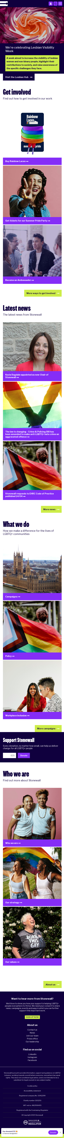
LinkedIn (32, 1054)
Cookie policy (32, 1086)
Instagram (32, 1057)
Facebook (32, 1060)
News (32, 1033)
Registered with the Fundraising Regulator (32, 1110)
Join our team (32, 1036)
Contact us (32, 1030)
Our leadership (32, 1042)
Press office (32, 1039)
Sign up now (32, 1017)
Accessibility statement (32, 1091)
